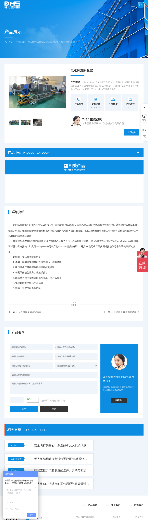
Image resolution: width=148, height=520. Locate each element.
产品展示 (20, 42)
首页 (11, 42)
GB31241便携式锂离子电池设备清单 (86, 508)
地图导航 (139, 513)
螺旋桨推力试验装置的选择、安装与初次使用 (48, 418)
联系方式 (139, 508)
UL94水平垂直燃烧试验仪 (49, 301)
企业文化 (116, 513)
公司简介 (116, 508)
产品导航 (92, 496)
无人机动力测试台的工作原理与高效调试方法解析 (119, 418)
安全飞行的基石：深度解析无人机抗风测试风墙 (48, 403)
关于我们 (115, 496)
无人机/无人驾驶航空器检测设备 (43, 42)
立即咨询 (133, 121)
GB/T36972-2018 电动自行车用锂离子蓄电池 (86, 513)
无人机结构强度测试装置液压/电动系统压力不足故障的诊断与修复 (119, 403)
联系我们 (139, 496)
